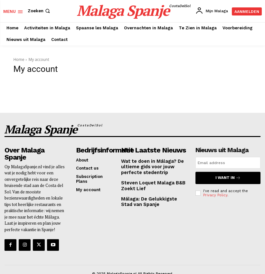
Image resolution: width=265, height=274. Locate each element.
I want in (228, 174)
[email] (227, 159)
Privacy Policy (215, 191)
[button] (39, 11)
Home (19, 59)
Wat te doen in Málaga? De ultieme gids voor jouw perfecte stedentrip (149, 162)
